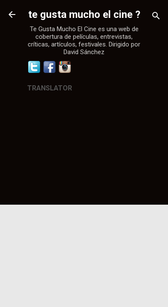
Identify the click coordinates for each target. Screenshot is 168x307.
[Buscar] (156, 17)
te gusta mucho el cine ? (84, 14)
